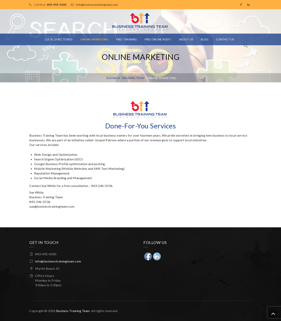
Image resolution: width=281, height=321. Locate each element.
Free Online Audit (158, 39)
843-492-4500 (56, 4)
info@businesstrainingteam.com (97, 4)
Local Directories (59, 39)
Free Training (126, 39)
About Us (186, 39)
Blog (204, 39)
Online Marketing (94, 39)
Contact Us (225, 39)
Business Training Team (73, 311)
